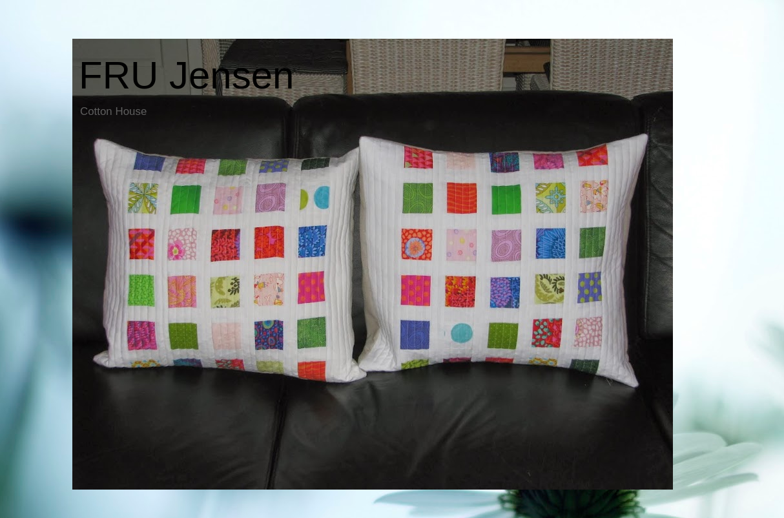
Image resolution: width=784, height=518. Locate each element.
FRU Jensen (186, 75)
